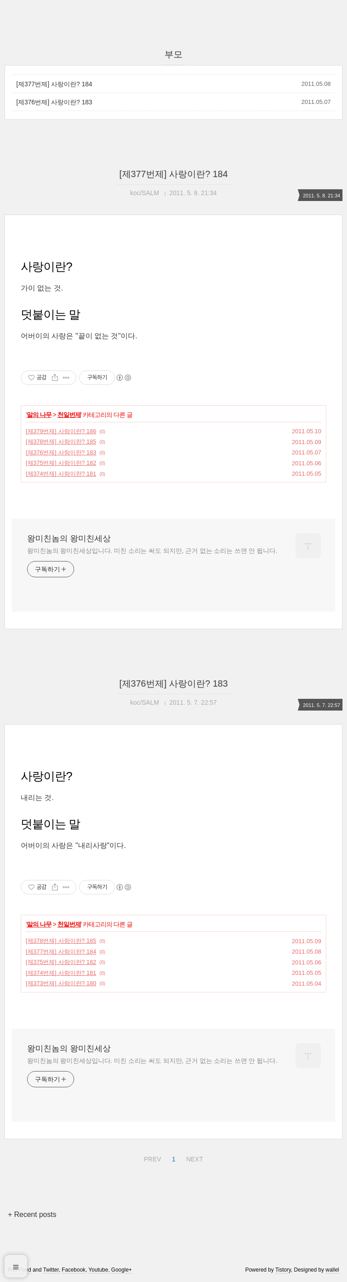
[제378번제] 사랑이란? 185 (61, 441)
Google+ (121, 1270)
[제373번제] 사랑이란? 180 (61, 983)
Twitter (51, 1270)
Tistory (283, 1270)
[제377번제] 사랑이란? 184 (54, 84)
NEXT (193, 1158)
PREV (151, 1158)
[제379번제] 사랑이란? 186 (61, 431)
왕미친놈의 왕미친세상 (69, 538)
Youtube (98, 1270)
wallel (332, 1270)
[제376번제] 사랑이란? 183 (54, 102)
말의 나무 (39, 414)
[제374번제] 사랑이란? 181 (61, 473)
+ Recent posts (32, 1214)
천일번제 (69, 414)
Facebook (74, 1270)
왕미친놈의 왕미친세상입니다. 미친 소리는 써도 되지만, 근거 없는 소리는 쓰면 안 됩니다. (152, 550)
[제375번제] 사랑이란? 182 (61, 462)
